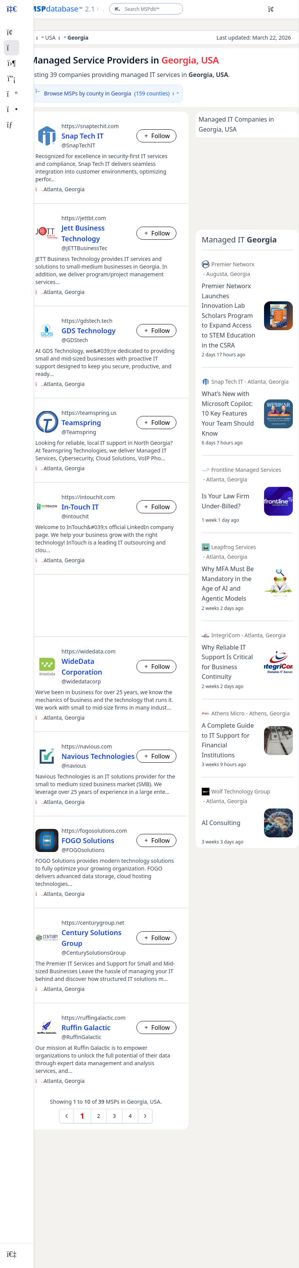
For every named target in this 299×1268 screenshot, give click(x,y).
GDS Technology (88, 330)
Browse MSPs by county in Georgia (106, 93)
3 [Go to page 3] (114, 1115)
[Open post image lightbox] (278, 315)
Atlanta (53, 189)
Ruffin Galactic (85, 1027)
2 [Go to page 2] (98, 1115)
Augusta (216, 273)
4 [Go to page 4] (130, 1115)
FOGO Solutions (87, 840)
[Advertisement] (106, 605)
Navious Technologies (98, 756)
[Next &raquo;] (145, 1116)
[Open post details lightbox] (230, 315)
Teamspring (81, 422)
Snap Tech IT (82, 135)
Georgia (75, 189)
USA (50, 37)
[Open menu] (94, 9)
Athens (258, 713)
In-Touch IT (80, 506)
